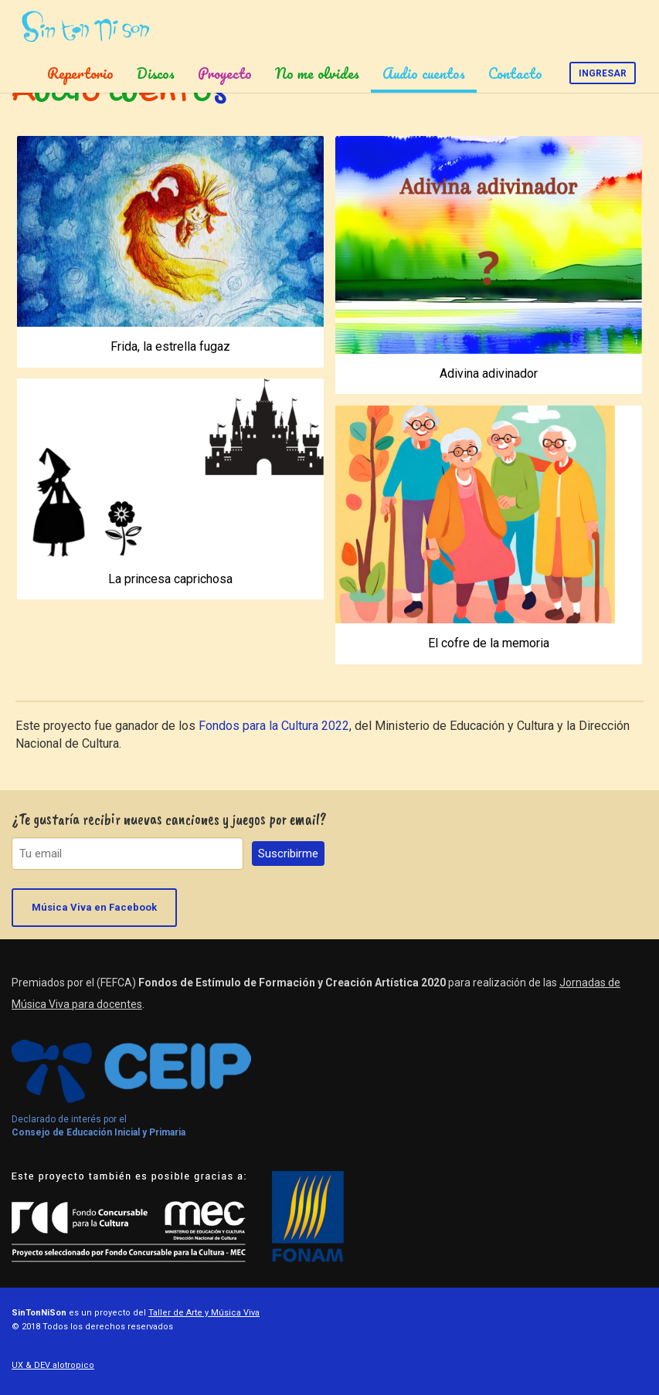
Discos (156, 73)
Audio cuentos (423, 73)
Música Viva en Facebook (94, 907)
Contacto (515, 73)
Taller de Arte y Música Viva (204, 1313)
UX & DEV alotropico (53, 1365)
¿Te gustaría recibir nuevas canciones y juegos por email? (169, 819)
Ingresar (603, 73)
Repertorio (80, 73)
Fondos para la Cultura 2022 (274, 725)
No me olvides (317, 73)
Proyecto (225, 73)
